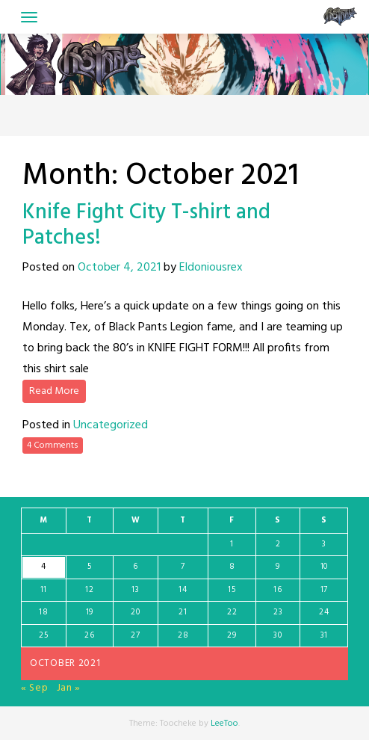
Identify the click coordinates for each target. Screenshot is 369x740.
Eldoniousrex (211, 267)
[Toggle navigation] (29, 17)
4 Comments (52, 445)
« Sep (35, 688)
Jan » (69, 688)
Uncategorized (110, 425)
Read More (54, 391)
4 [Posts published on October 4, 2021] (43, 566)
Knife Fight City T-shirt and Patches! (146, 225)
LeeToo (224, 723)
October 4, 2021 (119, 267)
